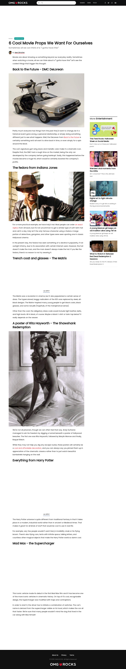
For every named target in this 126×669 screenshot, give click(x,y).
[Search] (60, 3)
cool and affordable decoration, (28, 448)
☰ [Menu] (39, 3)
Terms (72, 655)
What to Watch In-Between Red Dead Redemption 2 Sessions (102, 256)
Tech (95, 3)
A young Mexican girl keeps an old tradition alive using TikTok (103, 229)
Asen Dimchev (20, 52)
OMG (89, 3)
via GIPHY (46, 291)
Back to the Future (71, 137)
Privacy (63, 655)
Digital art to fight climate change (101, 199)
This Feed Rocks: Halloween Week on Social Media (102, 139)
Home (10, 38)
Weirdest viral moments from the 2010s (103, 169)
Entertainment (19, 38)
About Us (55, 655)
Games (82, 3)
